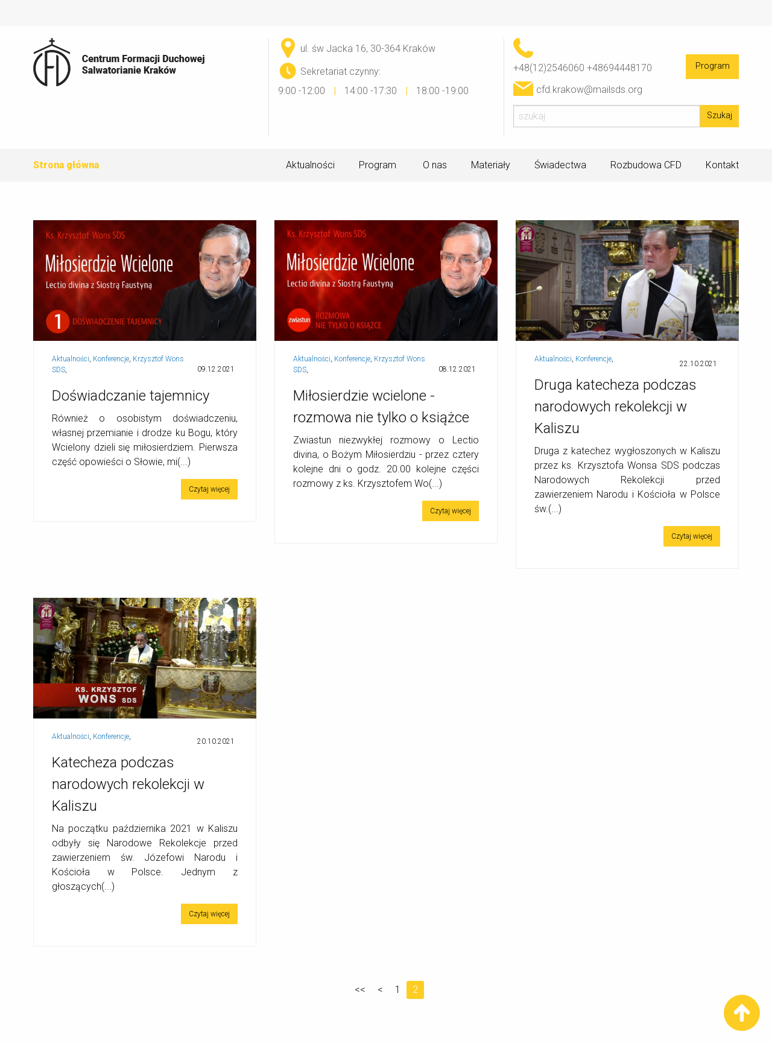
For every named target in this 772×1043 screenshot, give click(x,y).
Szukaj (719, 115)
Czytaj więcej (209, 489)
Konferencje (111, 359)
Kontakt (722, 165)
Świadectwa (560, 165)
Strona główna (66, 165)
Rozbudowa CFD (646, 165)
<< (360, 989)
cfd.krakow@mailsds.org (589, 89)
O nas (435, 165)
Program (712, 66)
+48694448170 (619, 68)
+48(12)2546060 (548, 68)
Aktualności (310, 165)
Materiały (490, 165)
